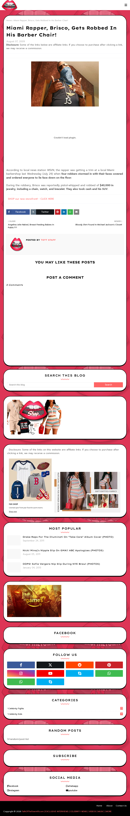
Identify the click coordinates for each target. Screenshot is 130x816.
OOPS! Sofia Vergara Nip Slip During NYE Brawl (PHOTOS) (61, 564)
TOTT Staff (48, 240)
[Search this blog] (50, 384)
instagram (14, 790)
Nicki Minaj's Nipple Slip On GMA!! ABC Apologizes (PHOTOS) (63, 550)
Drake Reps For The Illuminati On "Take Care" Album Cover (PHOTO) (68, 537)
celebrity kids (65, 714)
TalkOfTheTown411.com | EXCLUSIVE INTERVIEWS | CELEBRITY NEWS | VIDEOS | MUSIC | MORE (67, 811)
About (109, 805)
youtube (72, 790)
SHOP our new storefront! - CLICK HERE (31, 199)
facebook (13, 786)
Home (9, 20)
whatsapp (73, 786)
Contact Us (121, 805)
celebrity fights (65, 708)
